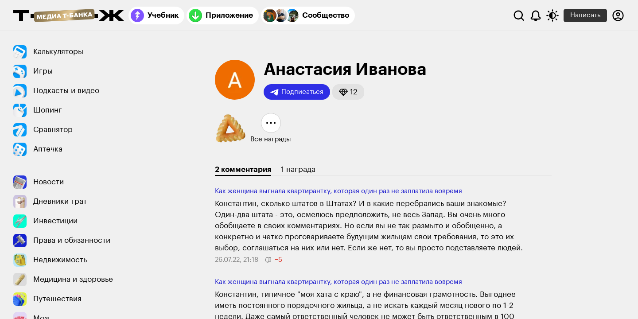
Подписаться (296, 92)
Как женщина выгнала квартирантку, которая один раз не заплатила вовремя (338, 191)
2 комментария (243, 169)
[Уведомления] (535, 15)
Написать (585, 15)
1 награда (298, 169)
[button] (348, 92)
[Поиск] (518, 15)
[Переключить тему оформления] (552, 15)
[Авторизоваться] (618, 15)
